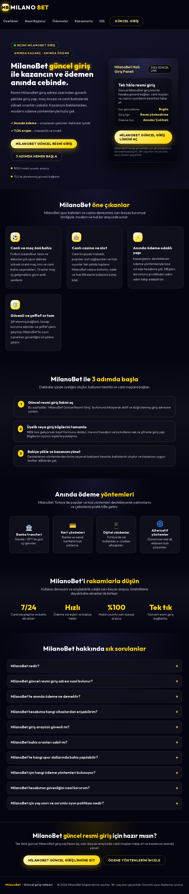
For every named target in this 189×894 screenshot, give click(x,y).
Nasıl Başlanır (35, 21)
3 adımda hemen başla (36, 156)
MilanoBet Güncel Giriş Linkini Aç (142, 137)
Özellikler (10, 21)
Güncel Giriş (126, 21)
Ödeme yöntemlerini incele (134, 860)
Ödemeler (60, 21)
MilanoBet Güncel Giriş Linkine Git (61, 860)
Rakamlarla (84, 21)
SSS (102, 21)
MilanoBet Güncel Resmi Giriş (44, 144)
